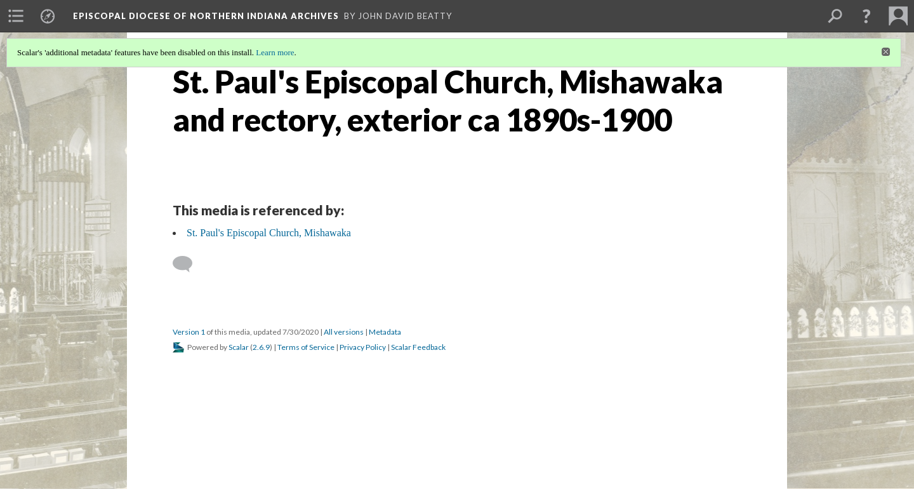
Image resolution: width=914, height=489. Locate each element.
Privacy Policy (363, 347)
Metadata (385, 332)
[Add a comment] (188, 264)
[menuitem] (16, 16)
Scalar (238, 347)
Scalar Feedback (418, 347)
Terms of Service (305, 347)
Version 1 (189, 332)
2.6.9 (261, 347)
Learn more (275, 52)
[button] (866, 16)
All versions (344, 332)
